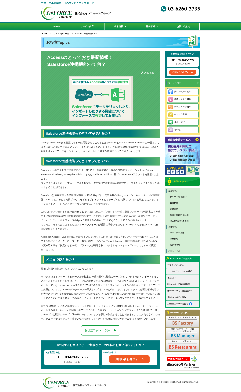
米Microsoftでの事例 (176, 297)
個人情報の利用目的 (179, 221)
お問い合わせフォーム (129, 359)
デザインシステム (175, 265)
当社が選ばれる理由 (179, 215)
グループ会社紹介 (178, 196)
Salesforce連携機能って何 (86, 33)
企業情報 (118, 26)
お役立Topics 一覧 (61, 33)
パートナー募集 (177, 233)
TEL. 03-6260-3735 (72, 357)
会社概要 (174, 202)
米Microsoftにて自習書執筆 (179, 291)
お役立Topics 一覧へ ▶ (100, 330)
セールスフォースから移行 (179, 271)
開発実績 (174, 209)
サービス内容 (87, 26)
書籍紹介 (171, 278)
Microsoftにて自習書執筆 (178, 284)
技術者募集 (175, 245)
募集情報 (150, 26)
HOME (57, 26)
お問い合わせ (183, 26)
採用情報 (174, 239)
